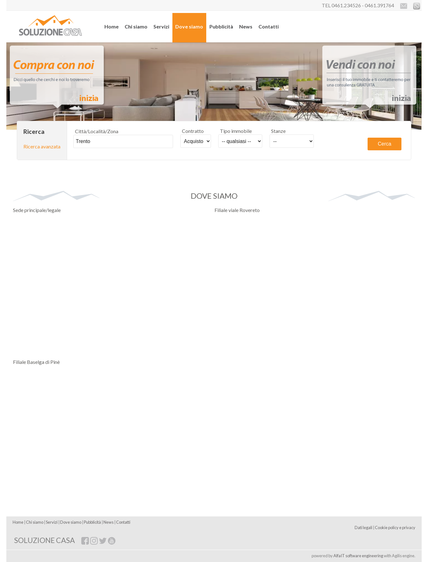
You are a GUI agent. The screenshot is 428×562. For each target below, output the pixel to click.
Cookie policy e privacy (395, 527)
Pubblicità (221, 26)
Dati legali (363, 527)
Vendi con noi (370, 78)
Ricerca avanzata (41, 146)
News (245, 26)
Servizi (161, 26)
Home (111, 26)
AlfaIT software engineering (358, 555)
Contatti (268, 26)
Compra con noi (57, 78)
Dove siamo (189, 26)
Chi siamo (136, 26)
